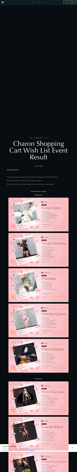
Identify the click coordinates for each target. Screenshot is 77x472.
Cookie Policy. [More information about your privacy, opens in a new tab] (32, 450)
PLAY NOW (69, 2)
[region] (38, 448)
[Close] (72, 447)
